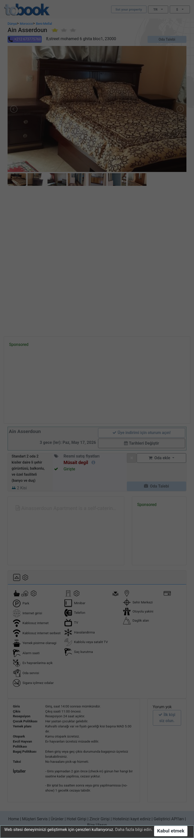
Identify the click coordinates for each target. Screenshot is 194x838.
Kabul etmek (170, 831)
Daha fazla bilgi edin (133, 829)
